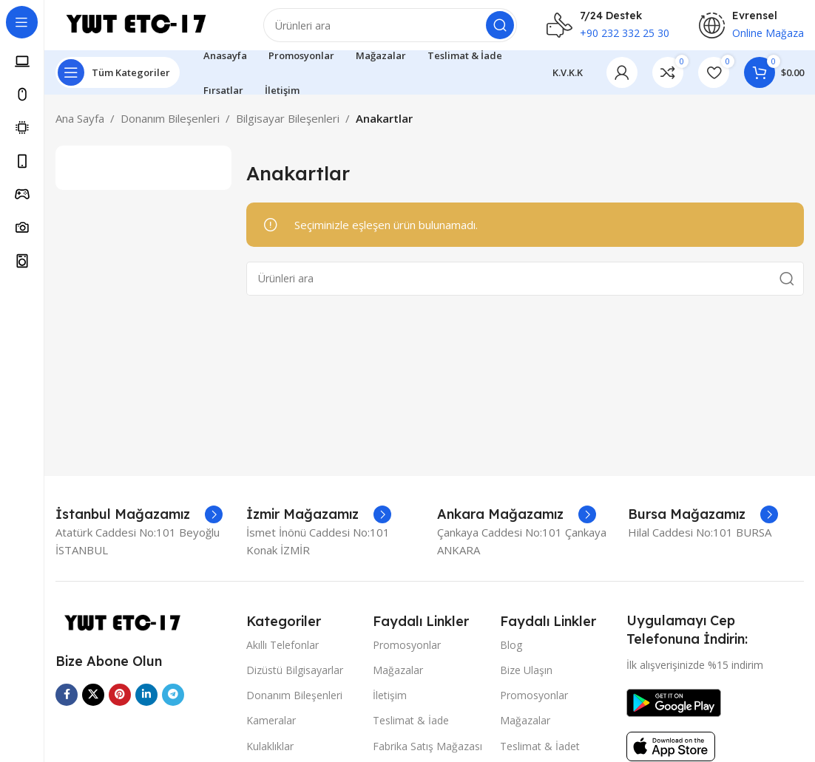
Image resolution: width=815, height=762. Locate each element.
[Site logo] (147, 28)
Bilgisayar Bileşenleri (287, 127)
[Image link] (129, 631)
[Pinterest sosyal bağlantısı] (120, 703)
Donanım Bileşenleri (170, 127)
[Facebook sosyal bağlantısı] (66, 703)
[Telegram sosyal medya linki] (173, 703)
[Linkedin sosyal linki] (146, 703)
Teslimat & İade (411, 729)
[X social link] (93, 703)
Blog (511, 653)
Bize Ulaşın (526, 678)
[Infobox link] (139, 523)
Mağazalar (398, 678)
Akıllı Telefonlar (282, 653)
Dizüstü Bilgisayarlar (294, 678)
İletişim (390, 704)
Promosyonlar (407, 653)
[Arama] (393, 30)
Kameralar (271, 729)
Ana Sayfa (79, 127)
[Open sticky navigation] (117, 81)
